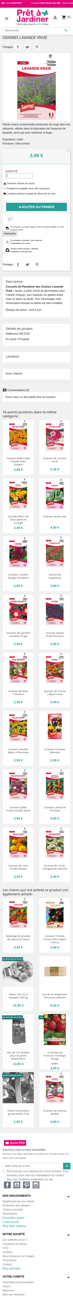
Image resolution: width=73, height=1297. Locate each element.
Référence (12, 333)
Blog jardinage (11, 1268)
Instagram (36, 1185)
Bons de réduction (14, 1294)
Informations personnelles (18, 1282)
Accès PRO (15, 1143)
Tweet (27, 47)
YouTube (16, 1185)
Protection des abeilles (16, 1205)
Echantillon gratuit (13, 1217)
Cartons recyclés (13, 1209)
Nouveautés (10, 1213)
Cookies (7, 1252)
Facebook (7, 1185)
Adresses (8, 1290)
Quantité (11, 171)
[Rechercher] (36, 30)
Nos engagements (17, 1195)
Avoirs (6, 1286)
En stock (11, 339)
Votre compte (13, 1276)
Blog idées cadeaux (14, 1226)
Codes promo (11, 1221)
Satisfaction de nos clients (18, 1201)
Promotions (9, 1260)
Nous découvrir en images (18, 1256)
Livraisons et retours (15, 1243)
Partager (17, 47)
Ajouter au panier (36, 207)
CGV (6, 1248)
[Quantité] (19, 175)
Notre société (14, 1234)
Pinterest (36, 47)
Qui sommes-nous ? (15, 1239)
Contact (7, 1264)
